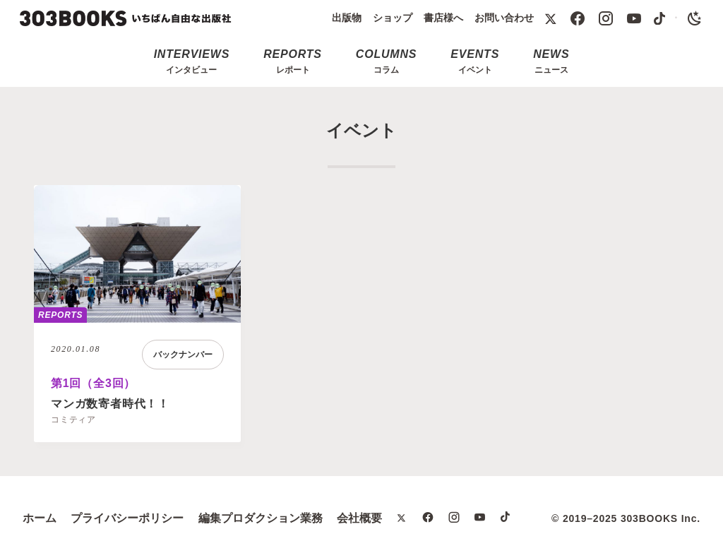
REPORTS (60, 315)
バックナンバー (183, 355)
